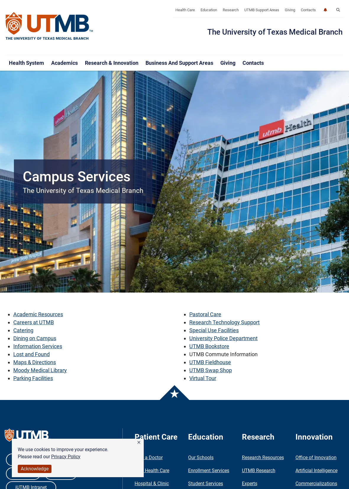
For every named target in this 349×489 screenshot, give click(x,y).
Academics (64, 63)
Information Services (37, 346)
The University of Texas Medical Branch (274, 32)
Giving (290, 10)
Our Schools (201, 457)
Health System (26, 63)
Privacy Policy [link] (65, 456)
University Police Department (223, 338)
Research (231, 10)
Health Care (185, 10)
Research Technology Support (224, 322)
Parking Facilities (33, 378)
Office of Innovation (316, 457)
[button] (139, 442)
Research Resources (263, 457)
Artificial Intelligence (316, 470)
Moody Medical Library (40, 370)
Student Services (205, 483)
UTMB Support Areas (261, 10)
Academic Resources (38, 314)
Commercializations (316, 483)
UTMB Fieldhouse (210, 362)
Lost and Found (31, 354)
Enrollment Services (208, 470)
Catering (23, 330)
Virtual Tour (202, 378)
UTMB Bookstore (209, 346)
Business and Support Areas (179, 63)
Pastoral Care (205, 314)
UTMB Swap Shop (210, 370)
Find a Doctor (149, 457)
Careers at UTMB (33, 322)
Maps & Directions (34, 362)
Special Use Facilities (214, 330)
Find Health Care (152, 470)
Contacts (308, 10)
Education (209, 10)
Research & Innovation (111, 63)
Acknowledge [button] (35, 469)
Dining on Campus (34, 338)
